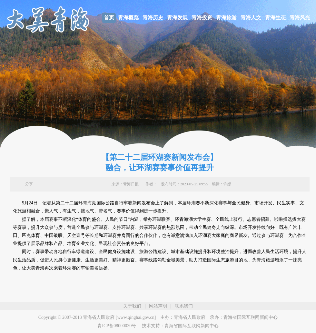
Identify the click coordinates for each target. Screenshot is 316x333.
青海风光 (300, 17)
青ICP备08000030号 (116, 325)
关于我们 (132, 306)
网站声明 (158, 306)
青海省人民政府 (189, 317)
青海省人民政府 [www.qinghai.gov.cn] (119, 317)
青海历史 (153, 17)
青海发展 (177, 17)
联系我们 (184, 306)
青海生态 (275, 17)
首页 (109, 17)
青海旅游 (226, 17)
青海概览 (128, 17)
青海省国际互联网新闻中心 (250, 317)
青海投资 (202, 17)
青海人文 (251, 17)
